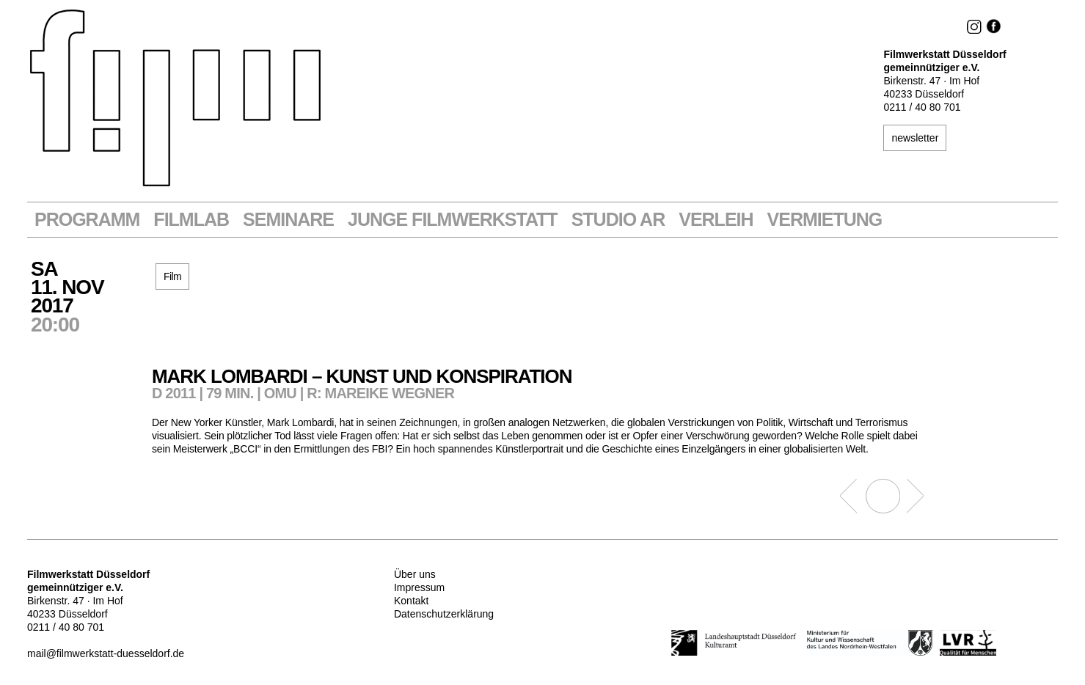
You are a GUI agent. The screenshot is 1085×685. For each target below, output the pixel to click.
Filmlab (191, 219)
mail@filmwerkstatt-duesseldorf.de (105, 653)
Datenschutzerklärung (444, 614)
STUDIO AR (618, 219)
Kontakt (411, 601)
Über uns (415, 574)
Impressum (419, 587)
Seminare (288, 219)
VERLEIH (716, 219)
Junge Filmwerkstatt (453, 219)
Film (172, 276)
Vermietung (825, 219)
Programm (86, 219)
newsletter (914, 138)
